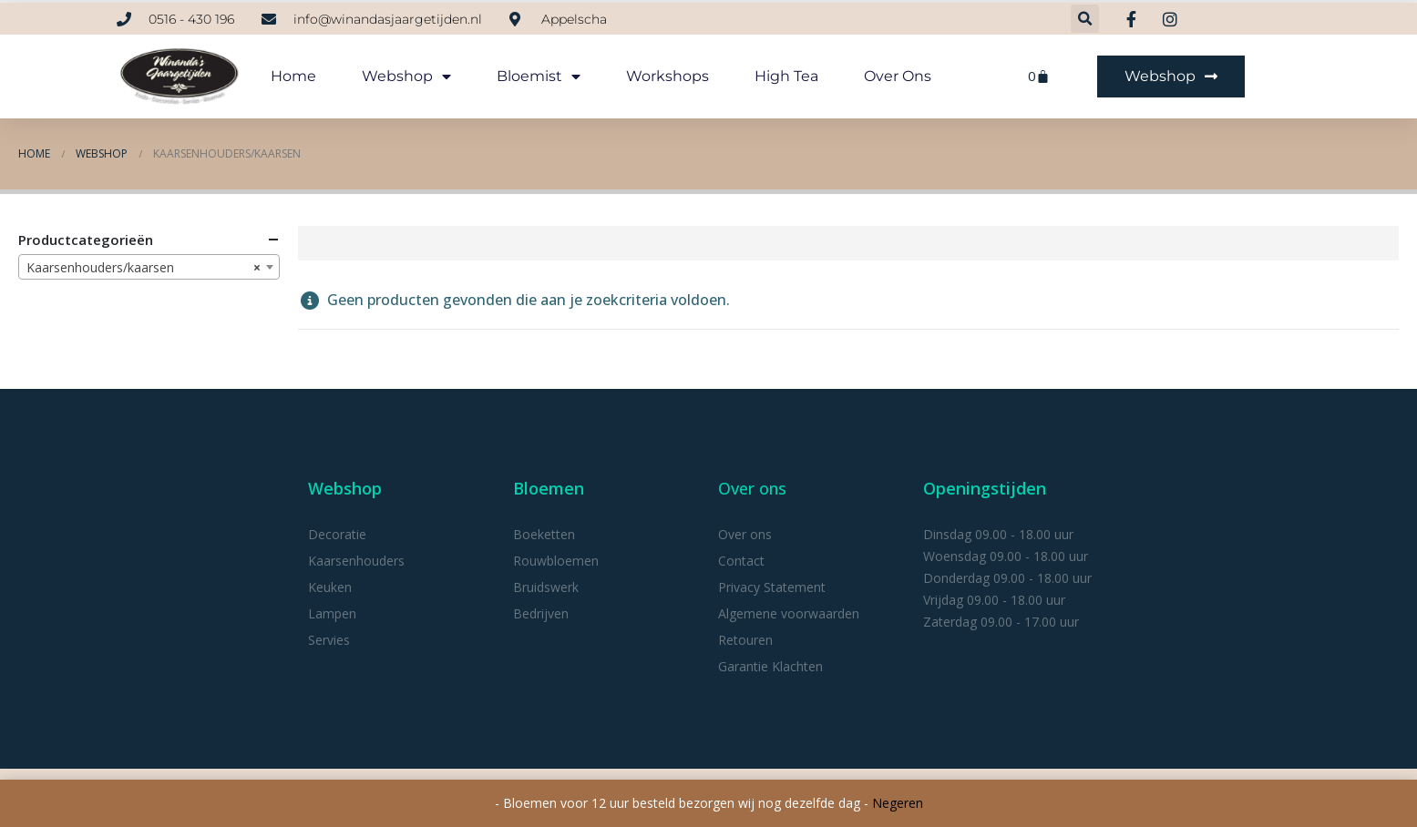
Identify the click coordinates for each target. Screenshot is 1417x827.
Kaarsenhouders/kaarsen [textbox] (143, 268)
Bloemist (538, 76)
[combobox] (149, 267)
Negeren (897, 803)
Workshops (667, 76)
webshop (406, 76)
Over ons (897, 76)
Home (293, 76)
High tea (786, 76)
